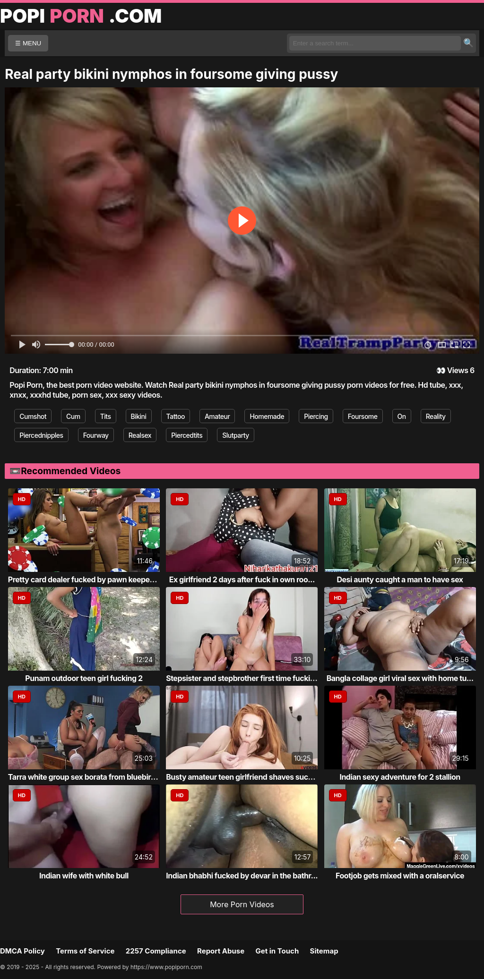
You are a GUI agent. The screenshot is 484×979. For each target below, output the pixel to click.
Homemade (267, 416)
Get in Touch (277, 950)
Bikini (139, 416)
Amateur (217, 416)
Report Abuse (220, 950)
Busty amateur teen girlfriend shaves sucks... (244, 777)
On (402, 416)
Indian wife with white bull (84, 875)
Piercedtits (186, 435)
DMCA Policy (22, 950)
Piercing (316, 416)
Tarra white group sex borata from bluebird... (85, 777)
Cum (73, 416)
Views (457, 370)
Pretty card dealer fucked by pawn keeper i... (85, 579)
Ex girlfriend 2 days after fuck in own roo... (242, 579)
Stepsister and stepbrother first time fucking (242, 678)
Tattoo (175, 416)
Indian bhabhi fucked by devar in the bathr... (242, 875)
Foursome (363, 416)
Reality (436, 416)
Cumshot (32, 416)
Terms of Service (85, 950)
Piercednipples (41, 435)
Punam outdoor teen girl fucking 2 (83, 678)
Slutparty (235, 435)
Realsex (140, 435)
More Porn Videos (242, 904)
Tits (105, 416)
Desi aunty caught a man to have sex (400, 579)
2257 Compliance (156, 950)
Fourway (96, 435)
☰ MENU (28, 43)
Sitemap (324, 950)
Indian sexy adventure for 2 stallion (399, 777)
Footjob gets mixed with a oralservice (400, 875)
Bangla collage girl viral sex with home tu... (400, 678)
